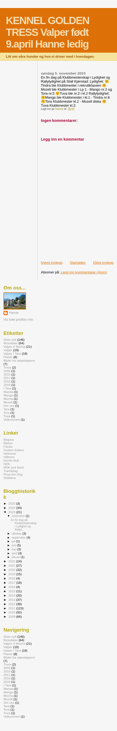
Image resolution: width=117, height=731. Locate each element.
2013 (12, 599)
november (19, 515)
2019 (12, 574)
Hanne (13, 313)
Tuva (6, 416)
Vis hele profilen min (18, 320)
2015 (12, 591)
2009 (6, 371)
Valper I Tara (12, 353)
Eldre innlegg (103, 263)
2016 (6, 381)
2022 (12, 561)
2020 (12, 569)
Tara (6, 409)
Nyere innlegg (51, 263)
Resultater (10, 343)
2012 (12, 604)
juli (14, 541)
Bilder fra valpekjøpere (19, 360)
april (15, 553)
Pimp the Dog (12, 474)
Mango (8, 395)
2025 (12, 503)
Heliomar (9, 453)
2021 (12, 565)
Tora (6, 412)
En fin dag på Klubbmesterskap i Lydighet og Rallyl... (24, 524)
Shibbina (9, 477)
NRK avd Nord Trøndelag (13, 469)
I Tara (7, 388)
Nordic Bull (11, 460)
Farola (7, 446)
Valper (7, 350)
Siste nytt (9, 339)
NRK (6, 464)
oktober (17, 533)
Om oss (8, 405)
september (19, 537)
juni (14, 545)
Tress (7, 367)
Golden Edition (13, 450)
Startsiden (78, 263)
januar (16, 557)
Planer (8, 357)
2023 (12, 512)
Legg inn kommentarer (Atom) (84, 272)
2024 (12, 507)
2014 (12, 595)
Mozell (8, 402)
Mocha (8, 398)
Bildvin (8, 443)
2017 (12, 582)
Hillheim (9, 457)
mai (14, 549)
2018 (6, 384)
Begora (8, 439)
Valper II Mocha (14, 346)
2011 (6, 378)
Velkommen (11, 419)
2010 (6, 374)
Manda (8, 391)
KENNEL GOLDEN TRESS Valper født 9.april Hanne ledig (47, 32)
